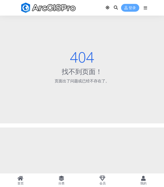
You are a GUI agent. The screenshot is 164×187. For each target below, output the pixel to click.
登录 (130, 8)
